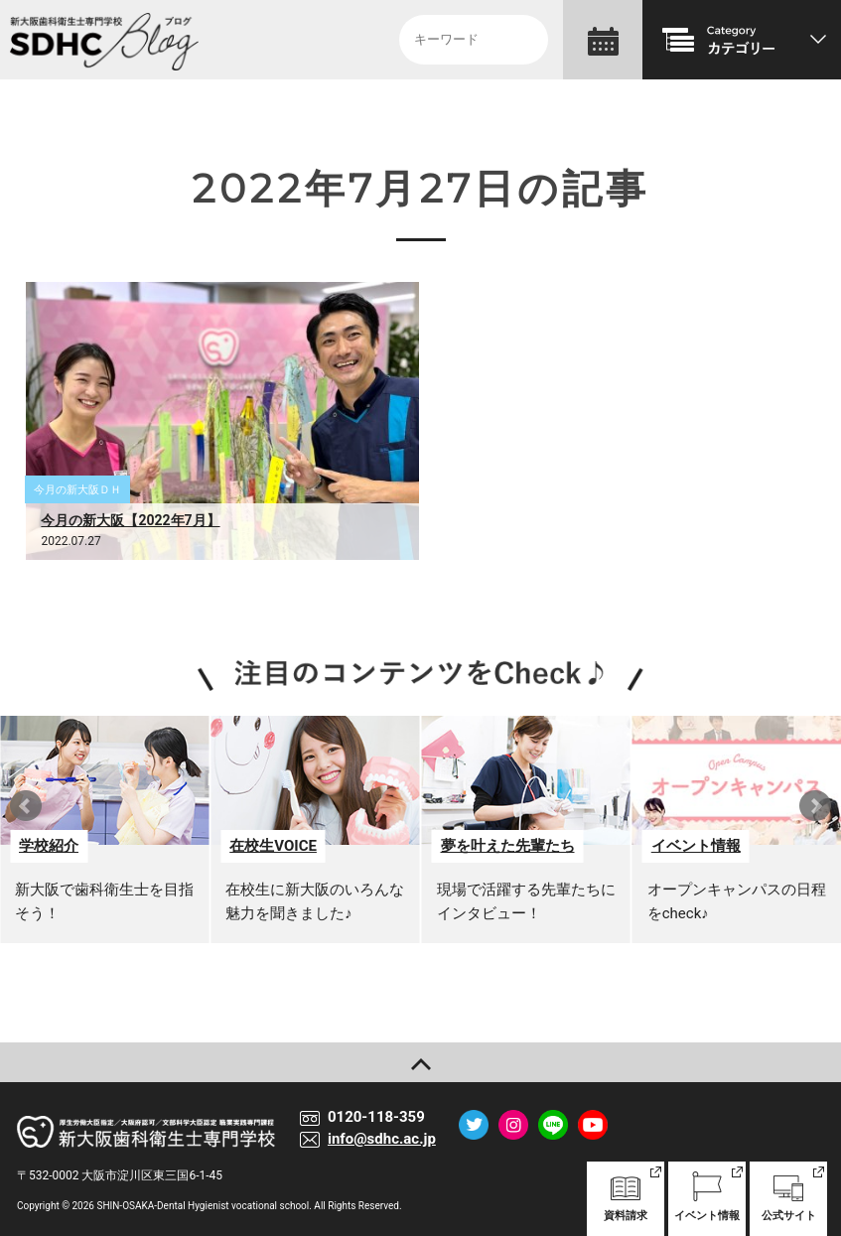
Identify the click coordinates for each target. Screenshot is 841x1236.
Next (815, 806)
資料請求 (625, 1196)
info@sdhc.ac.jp (382, 1139)
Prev (26, 806)
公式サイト (788, 1196)
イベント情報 (707, 1196)
